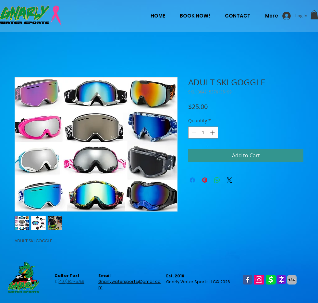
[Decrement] (193, 132)
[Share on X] (229, 180)
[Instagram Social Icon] (259, 280)
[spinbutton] (203, 132)
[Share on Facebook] (192, 180)
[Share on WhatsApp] (217, 180)
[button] (314, 14)
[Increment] (213, 132)
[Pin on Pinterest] (205, 180)
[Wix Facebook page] (247, 280)
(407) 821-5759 (71, 281)
